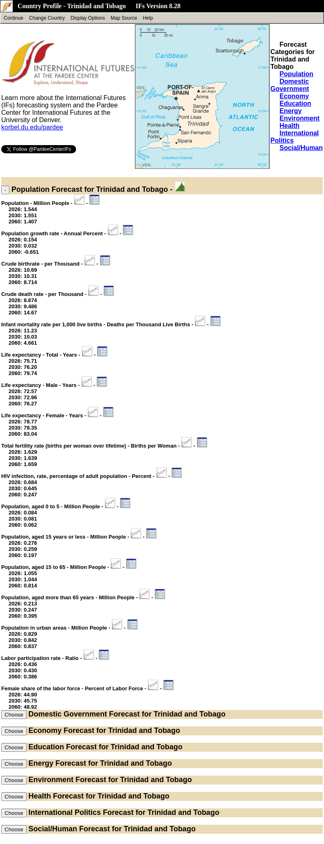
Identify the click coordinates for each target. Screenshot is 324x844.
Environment (299, 118)
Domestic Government (289, 85)
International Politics (64, 812)
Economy (294, 96)
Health (289, 125)
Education (295, 103)
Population (296, 74)
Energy (290, 110)
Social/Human (301, 147)
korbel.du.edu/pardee (32, 127)
